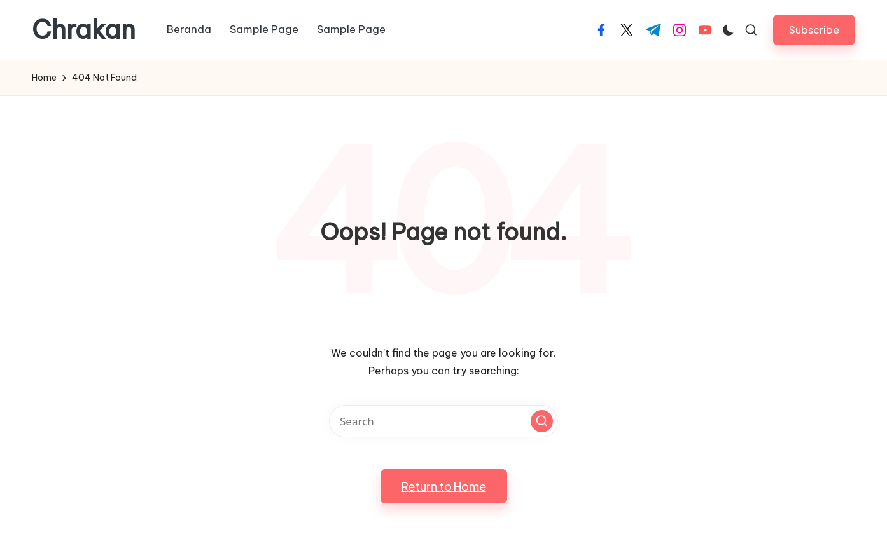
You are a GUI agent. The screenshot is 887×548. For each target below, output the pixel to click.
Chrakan (84, 30)
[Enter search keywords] (443, 421)
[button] (814, 30)
